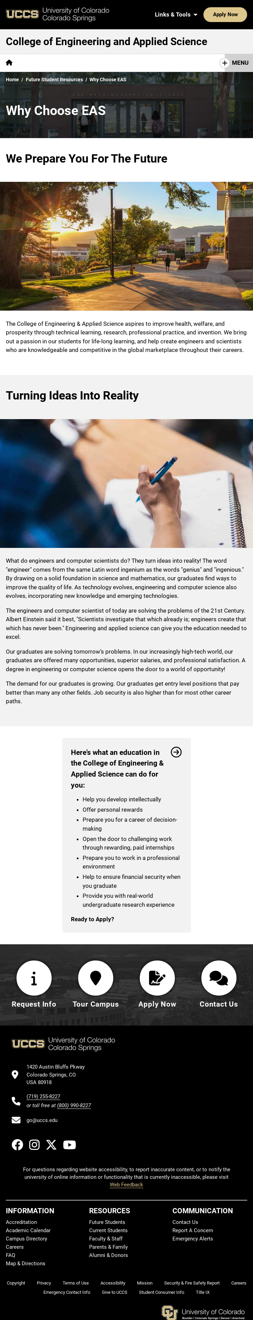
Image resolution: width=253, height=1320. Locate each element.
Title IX (203, 1292)
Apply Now (204, 14)
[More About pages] (37, 63)
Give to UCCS (114, 1292)
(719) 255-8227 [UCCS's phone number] (43, 1096)
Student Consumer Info (161, 1292)
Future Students (107, 1222)
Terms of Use (76, 1283)
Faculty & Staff (106, 1239)
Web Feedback (126, 1185)
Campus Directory (26, 1239)
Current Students (108, 1230)
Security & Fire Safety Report (192, 1283)
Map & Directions (25, 1263)
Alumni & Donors (108, 1255)
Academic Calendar (28, 1230)
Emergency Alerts (192, 1239)
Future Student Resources (54, 79)
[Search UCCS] (239, 14)
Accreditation (21, 1222)
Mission (144, 1283)
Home (12, 79)
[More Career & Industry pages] (141, 63)
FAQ (10, 1255)
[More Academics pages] (81, 63)
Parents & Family (108, 1247)
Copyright (16, 1283)
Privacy (44, 1283)
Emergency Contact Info (66, 1292)
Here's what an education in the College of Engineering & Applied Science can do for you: (126, 768)
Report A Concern (192, 1230)
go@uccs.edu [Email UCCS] (42, 1120)
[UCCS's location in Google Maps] (59, 1074)
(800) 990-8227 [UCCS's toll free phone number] (74, 1105)
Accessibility (113, 1283)
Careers (15, 1247)
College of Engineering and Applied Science (106, 41)
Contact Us (185, 1222)
